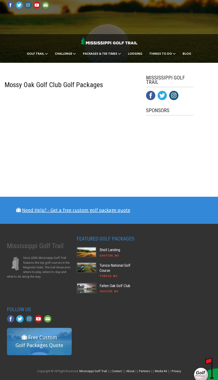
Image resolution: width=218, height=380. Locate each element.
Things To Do (162, 53)
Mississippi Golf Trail (93, 371)
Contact (117, 371)
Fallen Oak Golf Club (115, 285)
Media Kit (161, 371)
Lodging (135, 53)
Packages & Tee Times (102, 53)
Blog (187, 53)
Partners (144, 371)
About (130, 371)
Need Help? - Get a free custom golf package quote (76, 210)
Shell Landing (110, 249)
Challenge (65, 53)
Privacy (176, 371)
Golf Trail (37, 53)
